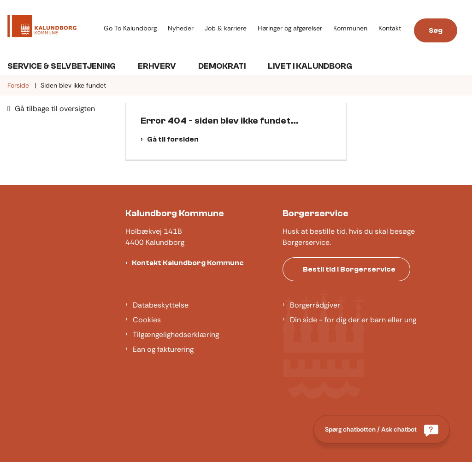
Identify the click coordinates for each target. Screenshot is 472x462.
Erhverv (157, 66)
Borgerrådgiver (315, 305)
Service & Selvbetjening (61, 66)
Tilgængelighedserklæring (176, 334)
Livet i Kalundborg (310, 66)
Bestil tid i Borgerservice (349, 269)
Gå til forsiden (173, 139)
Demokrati (222, 66)
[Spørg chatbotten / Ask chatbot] (381, 429)
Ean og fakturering (163, 349)
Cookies (147, 320)
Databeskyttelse (161, 305)
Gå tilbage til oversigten (55, 108)
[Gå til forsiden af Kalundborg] (38, 28)
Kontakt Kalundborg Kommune (188, 263)
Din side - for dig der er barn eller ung (353, 320)
